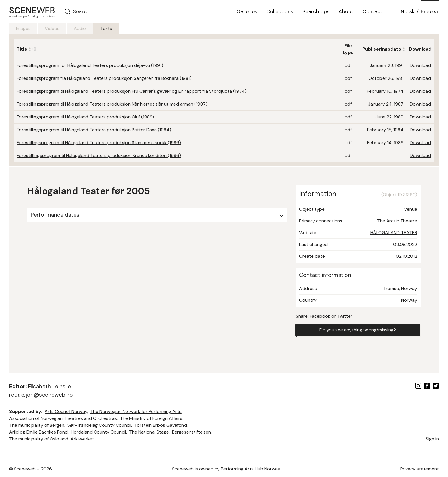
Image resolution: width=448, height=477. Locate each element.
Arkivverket (82, 439)
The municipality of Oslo (34, 439)
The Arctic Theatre (397, 221)
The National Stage (149, 432)
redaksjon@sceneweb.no (41, 394)
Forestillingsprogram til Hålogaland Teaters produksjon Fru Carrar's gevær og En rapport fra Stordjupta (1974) (132, 91)
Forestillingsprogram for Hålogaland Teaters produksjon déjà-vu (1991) (90, 65)
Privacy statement (419, 469)
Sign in (432, 439)
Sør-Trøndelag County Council (99, 425)
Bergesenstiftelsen (191, 432)
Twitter (344, 316)
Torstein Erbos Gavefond (160, 425)
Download (420, 65)
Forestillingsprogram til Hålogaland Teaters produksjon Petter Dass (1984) (94, 130)
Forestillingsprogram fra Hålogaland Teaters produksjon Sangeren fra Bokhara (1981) (104, 78)
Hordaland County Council (98, 432)
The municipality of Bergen (36, 425)
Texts (106, 28)
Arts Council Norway (66, 411)
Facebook (320, 316)
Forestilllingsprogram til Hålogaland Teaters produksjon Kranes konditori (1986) (99, 155)
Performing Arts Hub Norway (250, 469)
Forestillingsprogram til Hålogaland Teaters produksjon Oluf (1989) (85, 117)
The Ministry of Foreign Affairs (151, 418)
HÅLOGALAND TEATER (393, 233)
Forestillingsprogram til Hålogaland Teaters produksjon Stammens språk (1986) (99, 143)
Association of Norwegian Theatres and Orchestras (63, 418)
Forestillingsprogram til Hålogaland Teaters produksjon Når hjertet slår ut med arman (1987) (112, 104)
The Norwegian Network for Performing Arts (135, 411)
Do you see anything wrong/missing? (357, 330)
